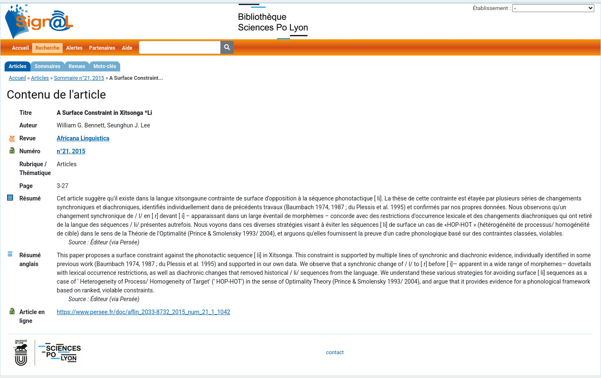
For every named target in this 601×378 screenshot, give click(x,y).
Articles (17, 66)
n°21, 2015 (71, 151)
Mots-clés (104, 66)
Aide (127, 48)
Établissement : (492, 8)
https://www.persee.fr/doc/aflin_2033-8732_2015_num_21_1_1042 (143, 312)
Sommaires (47, 66)
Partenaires (102, 48)
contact (334, 352)
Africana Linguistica (83, 138)
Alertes (74, 48)
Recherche (47, 48)
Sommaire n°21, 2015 (79, 78)
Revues (77, 66)
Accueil (20, 48)
